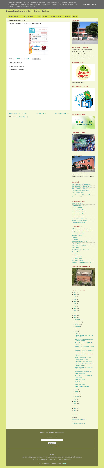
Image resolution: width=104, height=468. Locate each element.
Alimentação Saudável (78, 233)
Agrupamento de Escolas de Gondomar (82, 231)
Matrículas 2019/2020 (77, 203)
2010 (75, 408)
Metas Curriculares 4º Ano (79, 216)
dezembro (78, 319)
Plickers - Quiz (76, 252)
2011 (75, 406)
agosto (77, 328)
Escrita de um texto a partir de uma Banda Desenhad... (84, 340)
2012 (75, 403)
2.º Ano (30, 16)
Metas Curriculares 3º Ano (79, 214)
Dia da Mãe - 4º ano (80, 384)
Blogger (64, 463)
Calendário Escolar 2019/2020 (80, 205)
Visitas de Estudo (56, 16)
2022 (75, 301)
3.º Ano (38, 16)
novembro (78, 322)
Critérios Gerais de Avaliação (79, 220)
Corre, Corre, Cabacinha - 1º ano (83, 361)
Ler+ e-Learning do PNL (78, 192)
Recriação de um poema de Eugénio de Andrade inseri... (84, 347)
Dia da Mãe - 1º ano (80, 382)
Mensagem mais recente (18, 113)
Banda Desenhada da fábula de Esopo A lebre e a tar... (83, 358)
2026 (75, 292)
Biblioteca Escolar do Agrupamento (81, 184)
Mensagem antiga (61, 113)
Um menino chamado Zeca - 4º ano (84, 371)
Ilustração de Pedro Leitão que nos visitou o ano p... (84, 364)
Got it (94, 4)
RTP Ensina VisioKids (77, 260)
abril (76, 389)
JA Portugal (75, 239)
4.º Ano (45, 16)
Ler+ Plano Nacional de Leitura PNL (81, 194)
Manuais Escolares (77, 207)
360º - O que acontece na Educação (81, 228)
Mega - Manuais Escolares (79, 245)
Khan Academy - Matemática (79, 241)
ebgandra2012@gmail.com (79, 419)
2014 (75, 399)
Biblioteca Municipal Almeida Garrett (81, 186)
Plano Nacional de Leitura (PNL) (80, 249)
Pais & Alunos (75, 247)
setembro (77, 326)
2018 (75, 310)
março (77, 391)
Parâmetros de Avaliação (78, 222)
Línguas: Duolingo (76, 243)
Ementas (67, 16)
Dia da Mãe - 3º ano (80, 379)
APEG (75, 16)
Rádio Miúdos (75, 254)
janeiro (77, 396)
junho (76, 331)
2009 (75, 410)
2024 (75, 297)
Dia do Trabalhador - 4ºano (82, 386)
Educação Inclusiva (77, 235)
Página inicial (13, 16)
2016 (75, 315)
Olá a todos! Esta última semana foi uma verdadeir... (84, 351)
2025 (75, 294)
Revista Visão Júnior (77, 197)
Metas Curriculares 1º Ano (79, 209)
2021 (75, 303)
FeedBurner (55, 446)
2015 (75, 317)
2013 (75, 401)
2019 (75, 308)
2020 (75, 306)
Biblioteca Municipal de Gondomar (81, 188)
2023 (75, 299)
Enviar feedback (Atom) (22, 117)
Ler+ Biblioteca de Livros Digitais (80, 190)
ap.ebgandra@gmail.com (78, 423)
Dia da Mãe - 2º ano (80, 373)
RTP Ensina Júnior (77, 258)
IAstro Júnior (75, 237)
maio (76, 333)
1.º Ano (23, 16)
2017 (75, 313)
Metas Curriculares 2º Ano (79, 211)
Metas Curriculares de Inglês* (79, 218)
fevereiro (77, 394)
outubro (77, 324)
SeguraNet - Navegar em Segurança (81, 262)
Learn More (86, 4)
